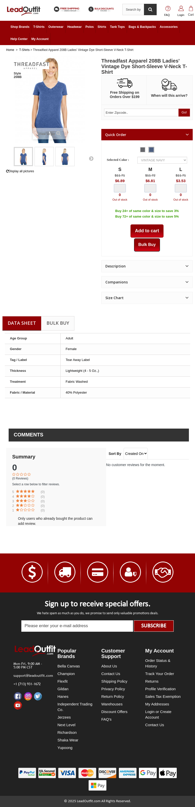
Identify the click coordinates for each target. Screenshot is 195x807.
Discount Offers (114, 711)
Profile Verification (160, 689)
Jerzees (64, 717)
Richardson (67, 732)
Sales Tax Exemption (163, 696)
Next (91, 158)
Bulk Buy (57, 323)
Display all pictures (20, 171)
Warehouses (112, 704)
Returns (152, 681)
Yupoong (64, 747)
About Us (109, 666)
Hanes (62, 696)
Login (180, 14)
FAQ (167, 14)
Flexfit (62, 681)
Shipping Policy (114, 681)
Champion (66, 673)
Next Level (66, 725)
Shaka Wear (67, 740)
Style (17, 73)
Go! (184, 112)
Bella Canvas (68, 666)
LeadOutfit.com (89, 801)
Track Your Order (159, 673)
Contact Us (110, 673)
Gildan (62, 689)
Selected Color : (119, 160)
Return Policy (112, 696)
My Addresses (157, 704)
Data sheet (22, 323)
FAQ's (106, 719)
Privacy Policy (113, 689)
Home (10, 50)
